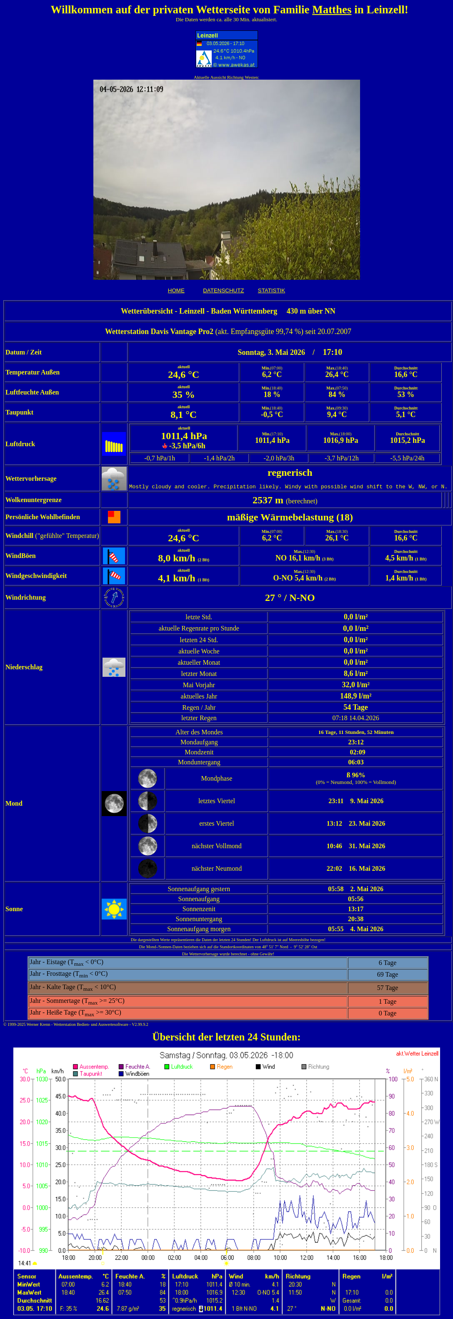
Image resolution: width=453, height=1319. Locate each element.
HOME (176, 290)
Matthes (331, 9)
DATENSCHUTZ (223, 290)
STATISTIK (271, 290)
